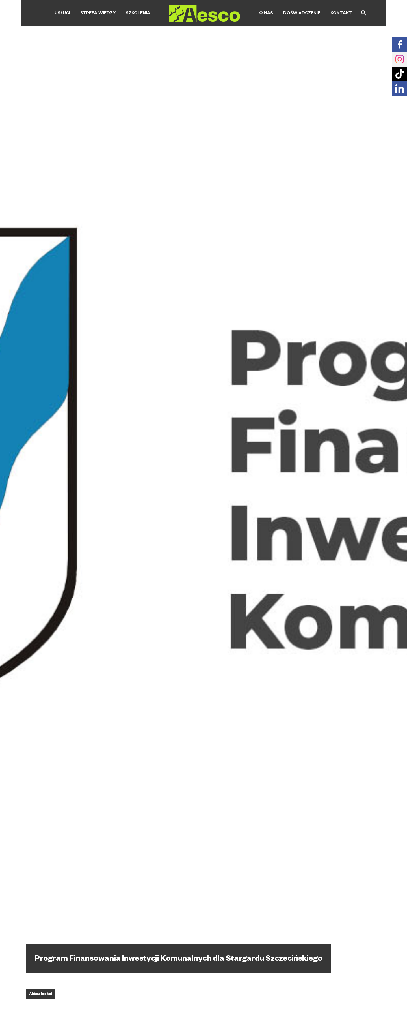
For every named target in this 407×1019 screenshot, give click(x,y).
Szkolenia (138, 12)
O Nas (266, 12)
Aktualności (40, 994)
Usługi (62, 12)
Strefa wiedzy (98, 12)
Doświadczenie (301, 12)
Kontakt (341, 12)
